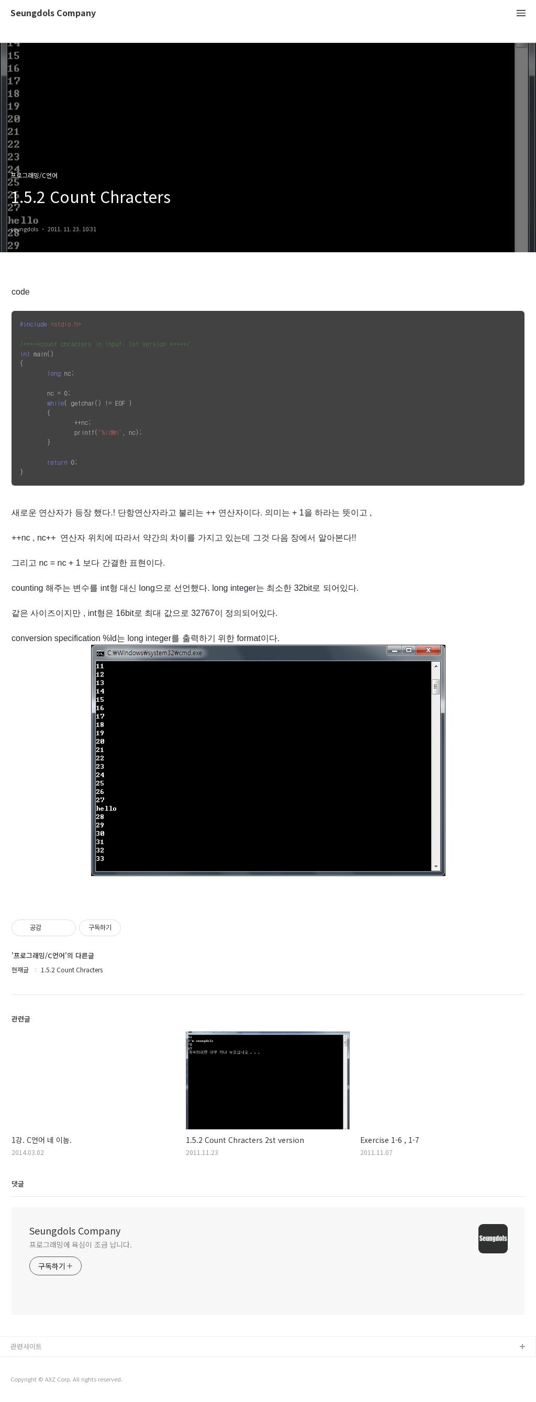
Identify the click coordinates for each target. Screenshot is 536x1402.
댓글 (18, 1183)
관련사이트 (26, 1346)
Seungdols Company (53, 13)
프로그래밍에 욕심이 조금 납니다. (80, 1244)
